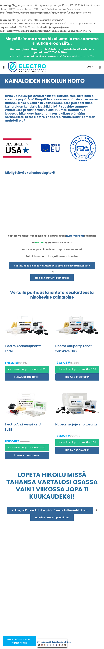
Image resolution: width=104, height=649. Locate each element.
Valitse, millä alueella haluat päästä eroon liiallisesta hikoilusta (52, 265)
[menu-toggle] (4, 67)
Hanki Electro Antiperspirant (52, 277)
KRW (89, 67)
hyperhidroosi (75, 235)
